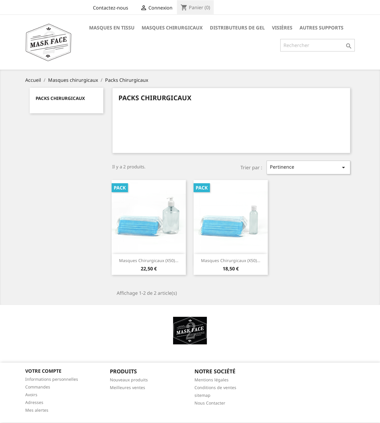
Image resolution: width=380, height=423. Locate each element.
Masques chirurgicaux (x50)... (148, 260)
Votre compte (43, 371)
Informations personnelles (51, 379)
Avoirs (31, 394)
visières (282, 27)
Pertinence (308, 167)
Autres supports (321, 27)
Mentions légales (211, 380)
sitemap (202, 395)
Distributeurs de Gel (237, 27)
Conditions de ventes (215, 387)
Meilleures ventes (127, 387)
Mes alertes (36, 410)
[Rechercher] (317, 45)
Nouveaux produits (129, 380)
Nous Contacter (209, 403)
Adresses (34, 402)
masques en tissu (111, 27)
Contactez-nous (110, 7)
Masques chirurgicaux (172, 27)
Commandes (37, 387)
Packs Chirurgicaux (60, 98)
